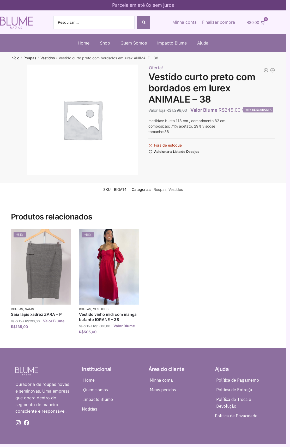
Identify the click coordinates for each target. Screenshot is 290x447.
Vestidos (47, 58)
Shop (105, 43)
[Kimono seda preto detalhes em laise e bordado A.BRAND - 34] (266, 70)
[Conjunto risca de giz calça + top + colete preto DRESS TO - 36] (272, 70)
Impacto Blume (172, 43)
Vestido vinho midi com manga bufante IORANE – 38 (108, 317)
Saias (29, 309)
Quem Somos (133, 43)
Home (83, 43)
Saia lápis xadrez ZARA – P (36, 314)
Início (14, 58)
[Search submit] (143, 22)
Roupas (29, 58)
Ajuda (202, 43)
